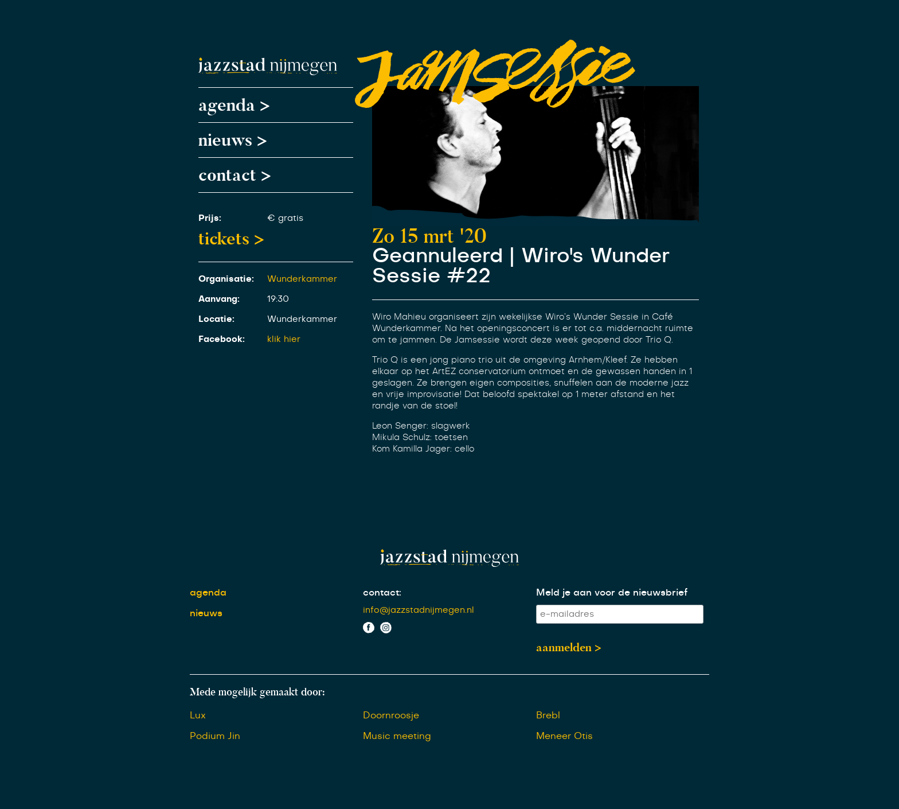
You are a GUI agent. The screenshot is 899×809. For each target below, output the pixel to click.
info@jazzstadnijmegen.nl (418, 610)
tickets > (231, 238)
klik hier (283, 339)
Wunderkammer (302, 279)
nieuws (206, 613)
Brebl (548, 715)
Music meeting (397, 736)
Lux (198, 715)
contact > (234, 175)
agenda (208, 592)
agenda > (234, 105)
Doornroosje (391, 715)
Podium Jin (215, 736)
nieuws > (232, 140)
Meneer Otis (564, 736)
